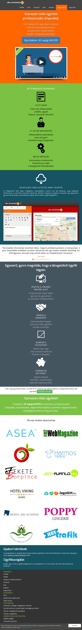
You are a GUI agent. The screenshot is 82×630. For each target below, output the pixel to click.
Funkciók (36, 7)
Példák (21, 7)
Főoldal (5, 574)
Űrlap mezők (7, 601)
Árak (44, 7)
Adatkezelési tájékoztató (11, 598)
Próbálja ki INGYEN (44, 392)
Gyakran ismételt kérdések (12, 580)
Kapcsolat (72, 7)
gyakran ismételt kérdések (17, 555)
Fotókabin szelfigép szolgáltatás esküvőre (17, 606)
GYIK (28, 7)
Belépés (51, 7)
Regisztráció (61, 7)
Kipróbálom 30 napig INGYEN (41, 40)
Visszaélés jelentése (10, 621)
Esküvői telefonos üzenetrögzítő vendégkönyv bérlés (21, 608)
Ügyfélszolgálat (8, 619)
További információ (26, 627)
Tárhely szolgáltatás (10, 614)
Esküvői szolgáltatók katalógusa (14, 611)
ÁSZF (5, 595)
